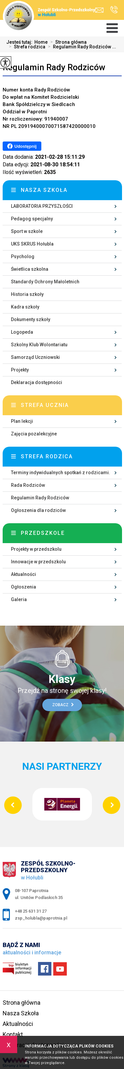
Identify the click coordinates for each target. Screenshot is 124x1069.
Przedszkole (43, 533)
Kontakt (13, 1034)
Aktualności (23, 574)
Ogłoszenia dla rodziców (38, 510)
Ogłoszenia (23, 587)
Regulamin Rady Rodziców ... (80, 46)
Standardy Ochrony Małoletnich (45, 281)
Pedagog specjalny (32, 218)
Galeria (19, 599)
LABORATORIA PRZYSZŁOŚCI (42, 206)
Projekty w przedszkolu (36, 549)
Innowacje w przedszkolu (38, 561)
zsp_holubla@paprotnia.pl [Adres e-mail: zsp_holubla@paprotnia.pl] (41, 918)
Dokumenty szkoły (30, 319)
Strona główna (67, 42)
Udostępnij (22, 146)
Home (41, 42)
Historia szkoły (27, 294)
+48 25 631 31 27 (114, 9)
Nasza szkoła (44, 190)
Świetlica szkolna (29, 269)
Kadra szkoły (25, 306)
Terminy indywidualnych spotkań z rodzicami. (60, 472)
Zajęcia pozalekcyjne (34, 433)
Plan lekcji (22, 421)
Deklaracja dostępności (36, 382)
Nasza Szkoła (21, 1013)
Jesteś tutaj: (20, 42)
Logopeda (22, 332)
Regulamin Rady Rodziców (54, 67)
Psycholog (22, 256)
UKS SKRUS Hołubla (32, 244)
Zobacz (63, 705)
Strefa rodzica (25, 46)
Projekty (20, 369)
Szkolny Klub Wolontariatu (39, 344)
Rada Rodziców (28, 485)
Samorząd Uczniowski (35, 357)
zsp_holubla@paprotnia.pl (99, 10)
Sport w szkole (27, 231)
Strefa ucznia (45, 405)
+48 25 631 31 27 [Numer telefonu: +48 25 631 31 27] (31, 911)
